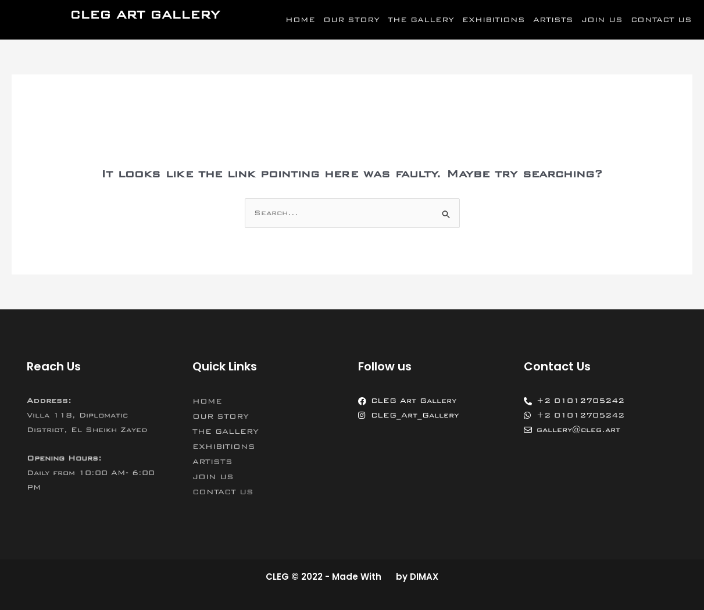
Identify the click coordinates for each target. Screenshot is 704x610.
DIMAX (424, 576)
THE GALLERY (421, 19)
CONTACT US (661, 19)
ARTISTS (553, 19)
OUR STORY (351, 19)
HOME (300, 19)
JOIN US (602, 19)
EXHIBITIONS (493, 19)
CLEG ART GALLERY (145, 15)
